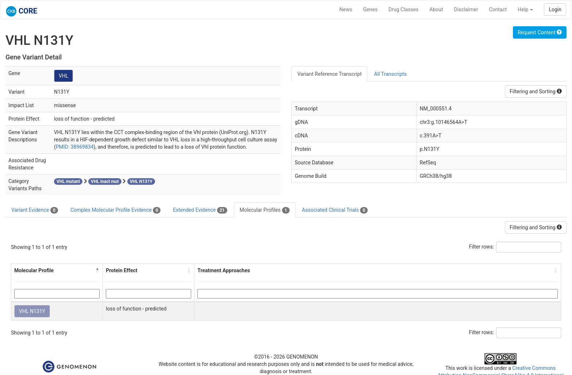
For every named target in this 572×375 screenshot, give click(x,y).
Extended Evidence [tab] (200, 210)
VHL (63, 76)
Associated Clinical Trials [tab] (335, 210)
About (436, 9)
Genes (370, 9)
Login (555, 9)
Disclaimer (466, 9)
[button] (97, 270)
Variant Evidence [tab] (34, 210)
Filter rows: (481, 247)
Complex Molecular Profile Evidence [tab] (115, 210)
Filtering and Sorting (536, 91)
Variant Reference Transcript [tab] (329, 74)
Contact (498, 9)
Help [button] (525, 9)
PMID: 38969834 (75, 147)
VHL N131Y (32, 311)
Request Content (540, 32)
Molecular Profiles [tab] (265, 210)
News (345, 9)
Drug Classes (403, 9)
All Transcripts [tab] (390, 74)
